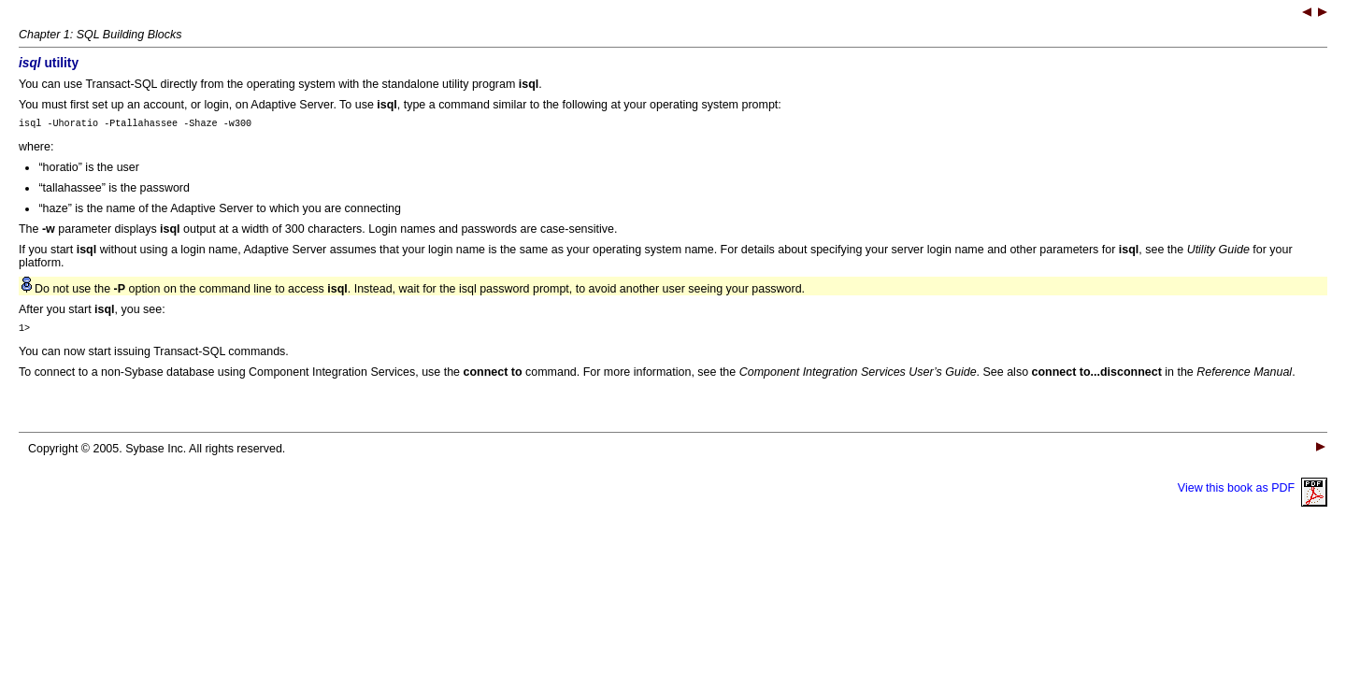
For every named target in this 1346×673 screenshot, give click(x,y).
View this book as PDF (1252, 493)
